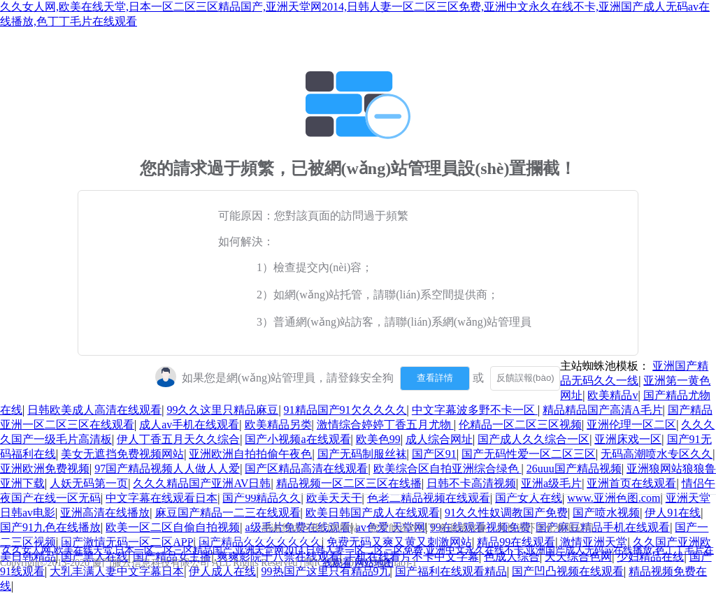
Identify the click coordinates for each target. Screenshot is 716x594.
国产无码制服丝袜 (362, 454)
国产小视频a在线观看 (297, 439)
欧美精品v (612, 395)
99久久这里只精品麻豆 (222, 410)
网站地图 (374, 563)
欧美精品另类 (278, 424)
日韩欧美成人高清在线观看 (94, 410)
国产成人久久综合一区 (533, 439)
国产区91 (434, 454)
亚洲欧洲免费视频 (45, 469)
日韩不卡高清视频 (471, 483)
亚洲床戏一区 (627, 439)
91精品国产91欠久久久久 (345, 410)
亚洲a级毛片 (551, 483)
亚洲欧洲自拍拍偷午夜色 (250, 454)
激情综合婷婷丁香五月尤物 (385, 424)
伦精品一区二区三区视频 (520, 424)
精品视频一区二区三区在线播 (349, 483)
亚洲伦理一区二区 (631, 424)
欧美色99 (378, 439)
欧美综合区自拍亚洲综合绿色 (447, 469)
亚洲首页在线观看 (631, 483)
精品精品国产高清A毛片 (603, 410)
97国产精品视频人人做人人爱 (167, 469)
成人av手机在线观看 (189, 424)
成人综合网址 (439, 439)
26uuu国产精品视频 (574, 469)
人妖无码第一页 (89, 483)
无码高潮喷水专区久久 (657, 454)
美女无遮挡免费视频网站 (122, 454)
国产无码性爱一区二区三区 (528, 454)
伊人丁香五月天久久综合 (178, 439)
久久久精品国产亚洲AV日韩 (202, 483)
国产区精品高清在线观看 (306, 469)
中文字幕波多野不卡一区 (475, 410)
